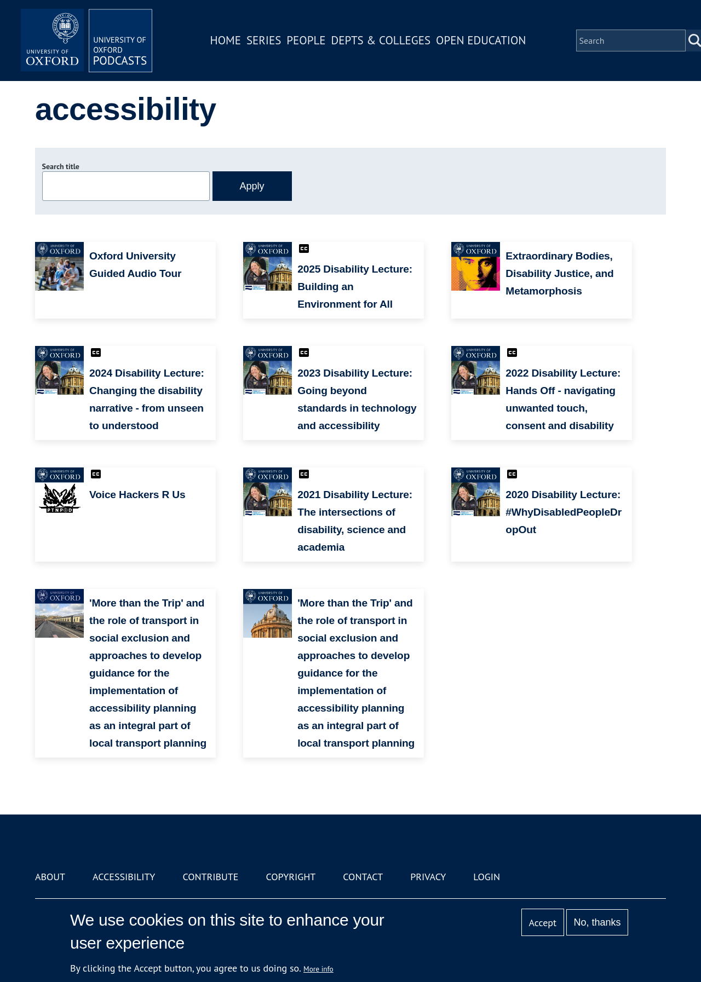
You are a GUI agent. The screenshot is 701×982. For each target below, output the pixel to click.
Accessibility (124, 876)
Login (486, 876)
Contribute (210, 876)
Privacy (428, 876)
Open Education (481, 40)
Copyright (290, 876)
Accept (542, 922)
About (50, 876)
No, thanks (596, 922)
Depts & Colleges (381, 40)
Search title (60, 166)
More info (318, 969)
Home (225, 40)
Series (263, 40)
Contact (363, 876)
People (305, 40)
